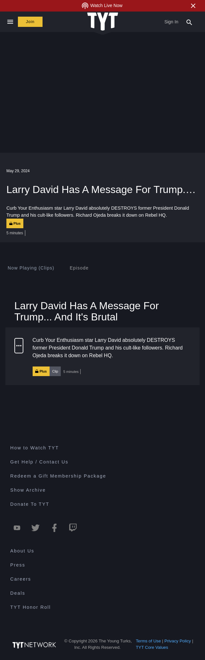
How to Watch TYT (34, 448)
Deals (17, 593)
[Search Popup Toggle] (189, 21)
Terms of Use (148, 641)
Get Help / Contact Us (39, 462)
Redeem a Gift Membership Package (58, 476)
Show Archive (28, 490)
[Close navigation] (10, 22)
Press (17, 564)
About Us (22, 550)
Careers (20, 579)
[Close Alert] (193, 6)
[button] (102, 356)
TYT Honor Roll (30, 607)
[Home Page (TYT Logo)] (102, 22)
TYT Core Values (152, 647)
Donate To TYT (29, 504)
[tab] (31, 268)
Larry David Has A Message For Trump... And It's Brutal (86, 311)
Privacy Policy (177, 641)
